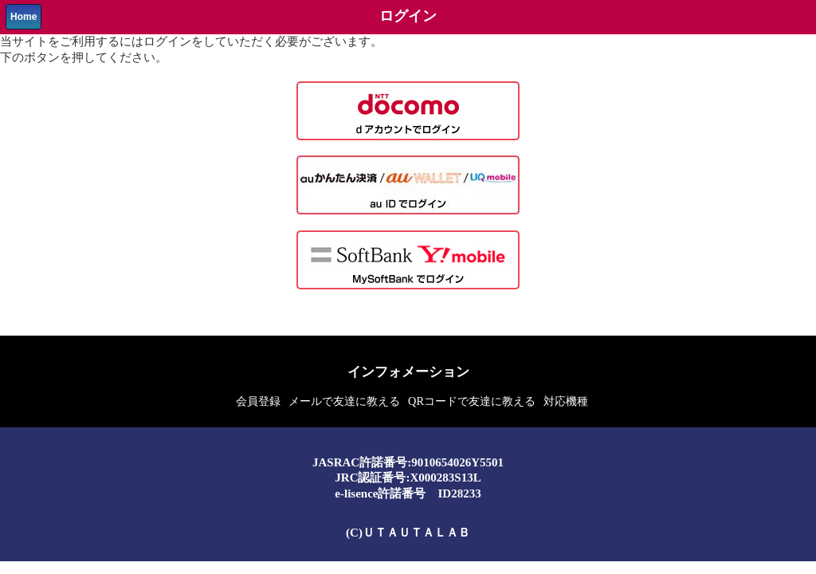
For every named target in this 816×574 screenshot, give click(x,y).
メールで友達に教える (344, 401)
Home (23, 16)
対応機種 (565, 401)
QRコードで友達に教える (472, 401)
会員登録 (258, 401)
